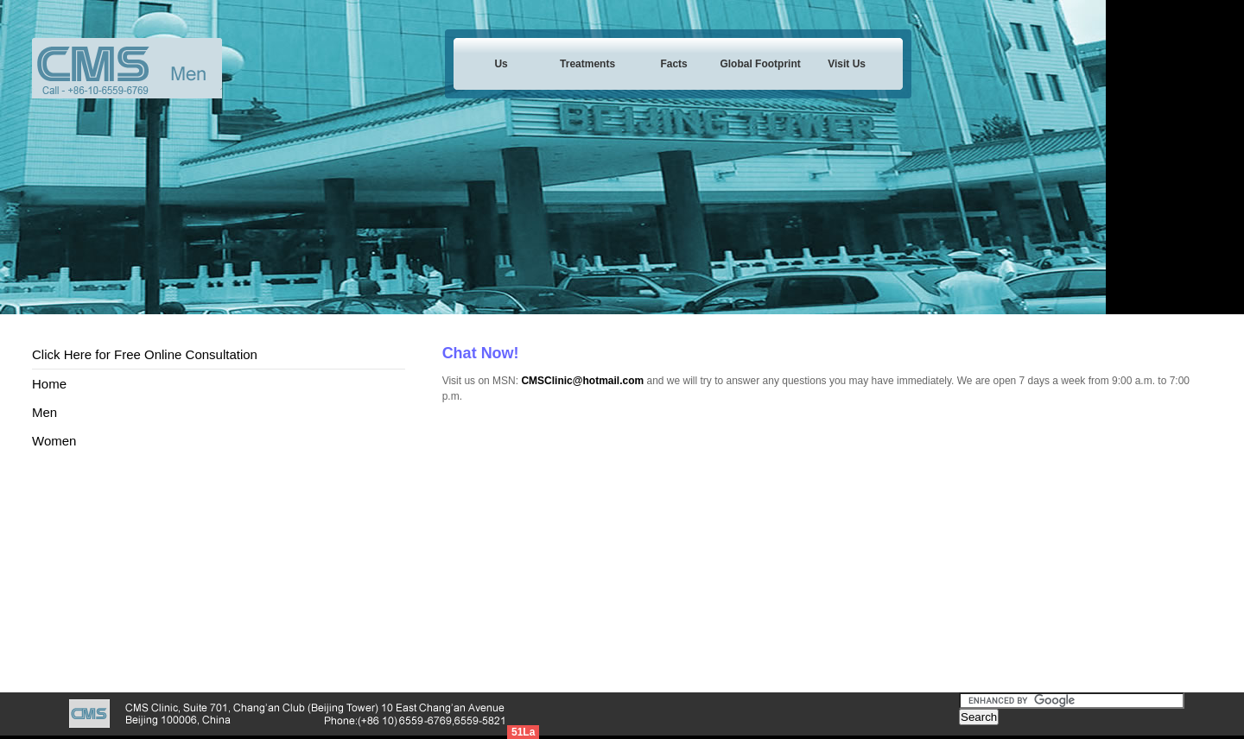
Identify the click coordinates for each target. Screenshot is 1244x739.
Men (44, 412)
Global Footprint (760, 64)
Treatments (587, 64)
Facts (673, 64)
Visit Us (847, 64)
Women (54, 440)
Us (500, 64)
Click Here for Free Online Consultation (144, 354)
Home (49, 383)
